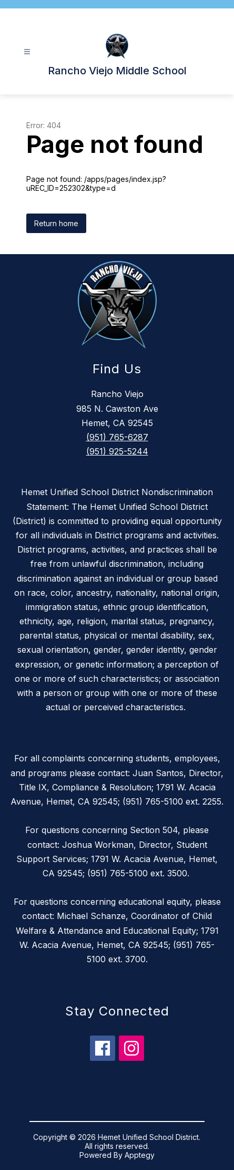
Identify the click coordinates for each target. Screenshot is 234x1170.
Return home (56, 223)
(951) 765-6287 (117, 437)
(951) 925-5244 (117, 451)
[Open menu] (27, 52)
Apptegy (140, 1154)
